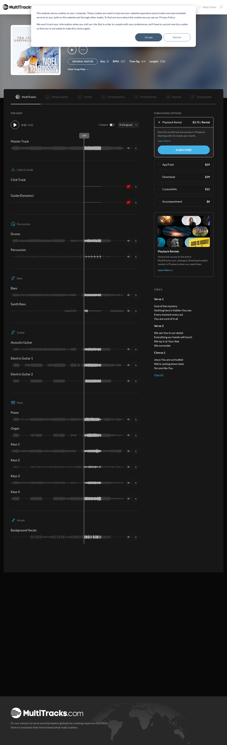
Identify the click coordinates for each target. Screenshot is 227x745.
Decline (177, 37)
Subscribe (184, 149)
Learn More (164, 140)
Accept (149, 37)
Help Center (207, 7)
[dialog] (113, 26)
